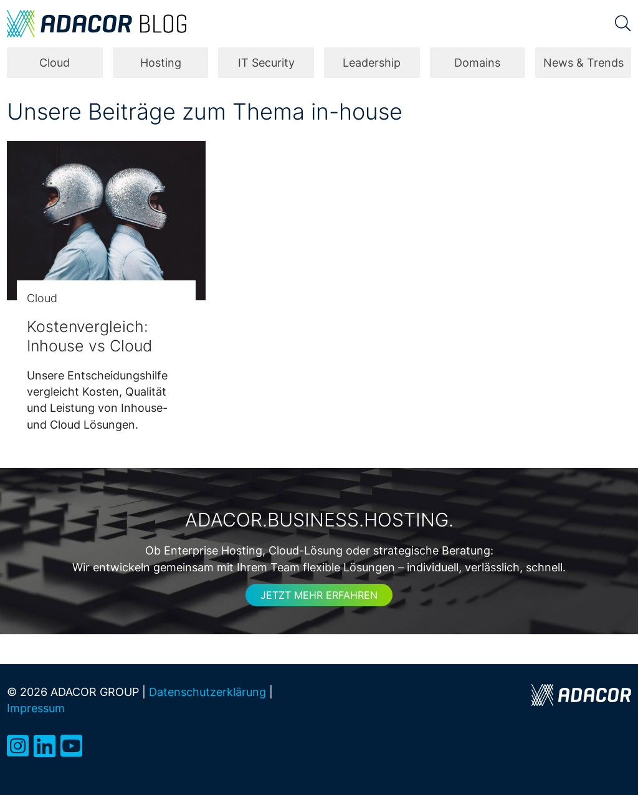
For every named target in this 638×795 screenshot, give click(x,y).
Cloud (54, 62)
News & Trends (583, 62)
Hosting (160, 62)
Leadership (372, 62)
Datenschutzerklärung (207, 691)
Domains (477, 62)
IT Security (266, 62)
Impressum (36, 708)
